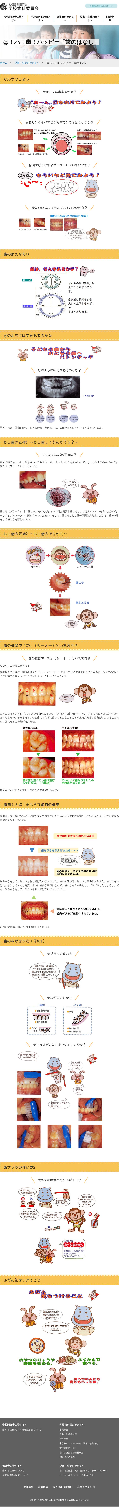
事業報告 (64, 1430)
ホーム (3, 63)
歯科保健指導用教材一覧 (71, 1453)
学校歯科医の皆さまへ (72, 1425)
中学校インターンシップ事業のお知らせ (79, 1444)
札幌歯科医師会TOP (99, 6)
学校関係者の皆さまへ (14, 1425)
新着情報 (43, 1487)
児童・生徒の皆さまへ (27, 63)
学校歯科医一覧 (67, 1448)
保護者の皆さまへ (12, 1466)
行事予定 (64, 1439)
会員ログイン (84, 1487)
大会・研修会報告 (68, 1434)
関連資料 (28, 1487)
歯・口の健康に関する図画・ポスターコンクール (83, 1471)
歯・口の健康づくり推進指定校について (21, 1430)
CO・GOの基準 (67, 1457)
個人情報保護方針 (63, 1487)
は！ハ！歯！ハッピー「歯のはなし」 (78, 1475)
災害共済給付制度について (15, 1475)
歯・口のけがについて (13, 1471)
